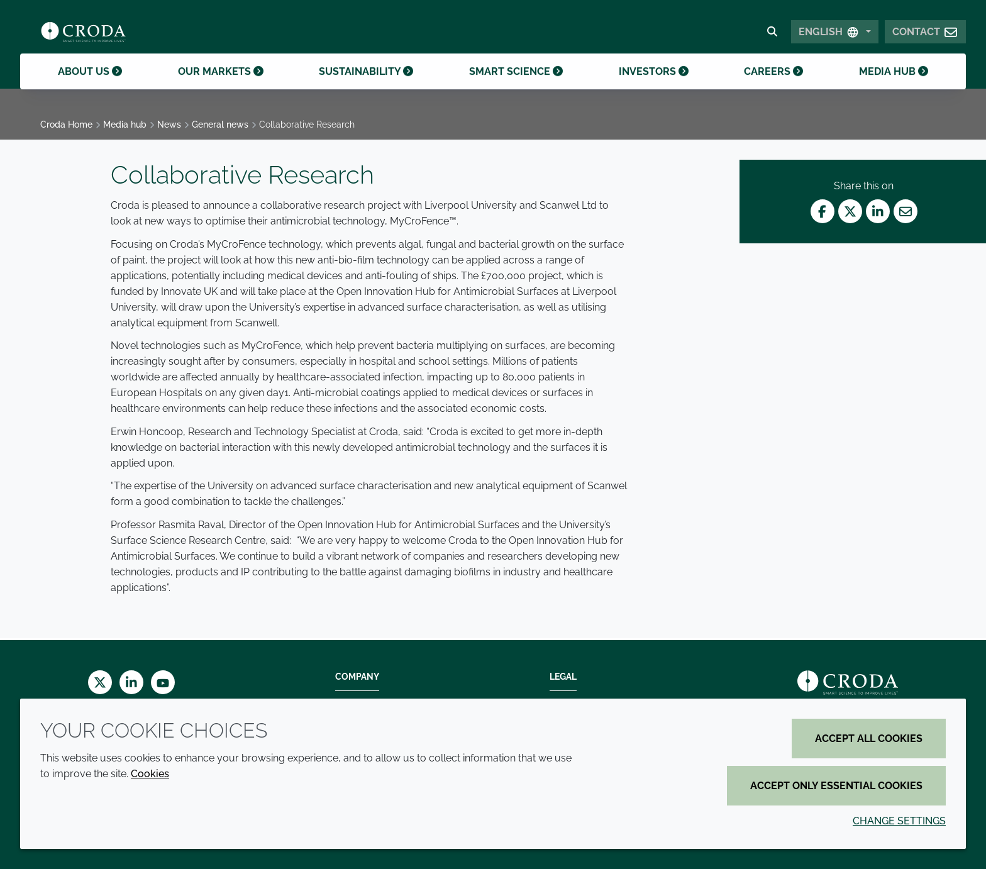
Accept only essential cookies (836, 786)
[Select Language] (834, 35)
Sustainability (366, 87)
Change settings (899, 821)
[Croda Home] (83, 35)
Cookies (150, 774)
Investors (654, 87)
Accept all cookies (868, 738)
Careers (773, 87)
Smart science (516, 87)
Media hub (893, 87)
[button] (925, 35)
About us (90, 87)
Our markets (220, 87)
